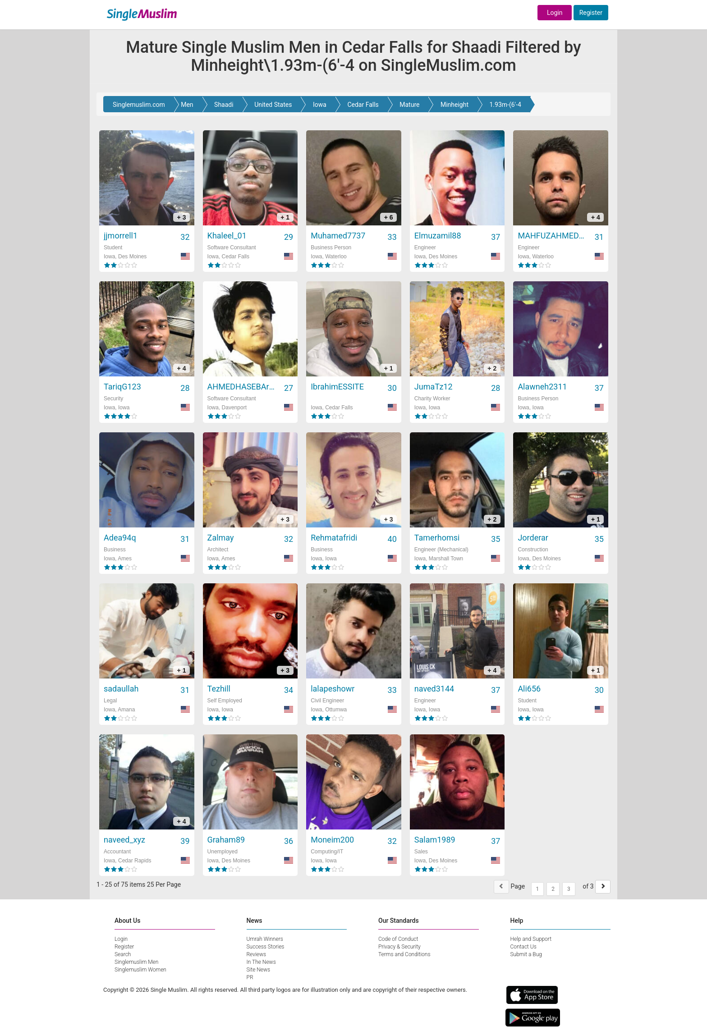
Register (590, 12)
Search (123, 954)
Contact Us (523, 947)
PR (250, 977)
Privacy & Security (399, 947)
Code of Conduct (398, 939)
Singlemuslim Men (136, 962)
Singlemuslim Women (140, 970)
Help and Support (531, 939)
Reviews (256, 954)
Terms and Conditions (404, 954)
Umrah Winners (265, 939)
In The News (261, 962)
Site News (259, 970)
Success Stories (266, 947)
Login (555, 12)
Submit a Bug (526, 954)
